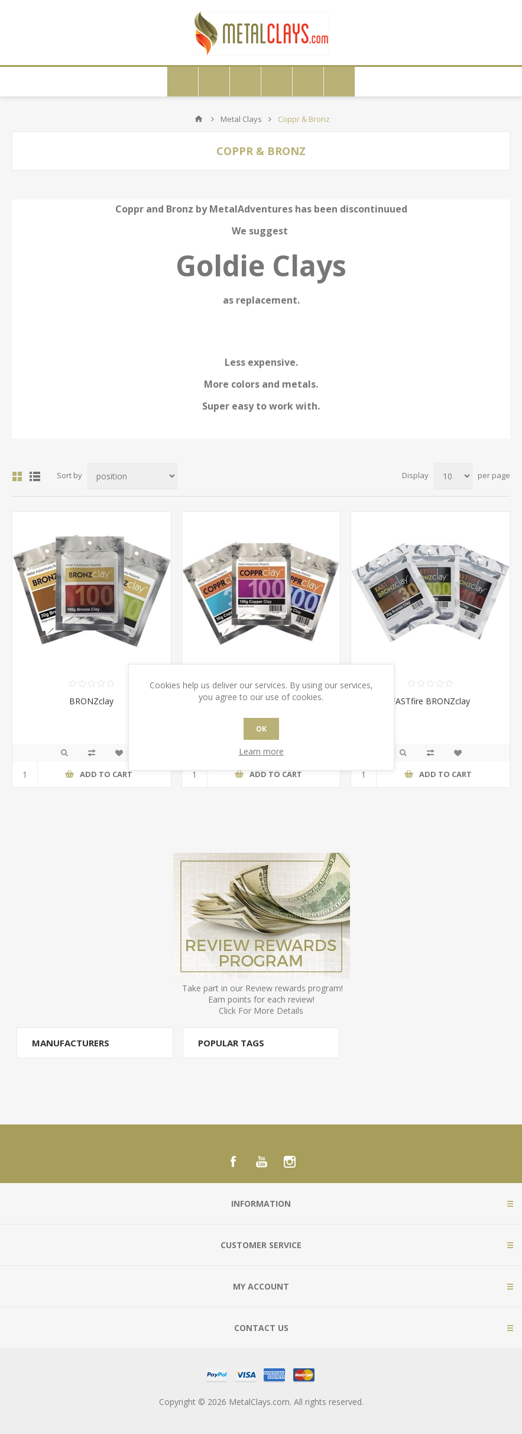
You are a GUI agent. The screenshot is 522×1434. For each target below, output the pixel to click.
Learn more (261, 751)
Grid (17, 476)
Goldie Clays (261, 265)
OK (261, 729)
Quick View (64, 753)
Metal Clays (241, 119)
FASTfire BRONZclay (430, 701)
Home (199, 118)
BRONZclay (91, 701)
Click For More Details (261, 1010)
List (35, 476)
